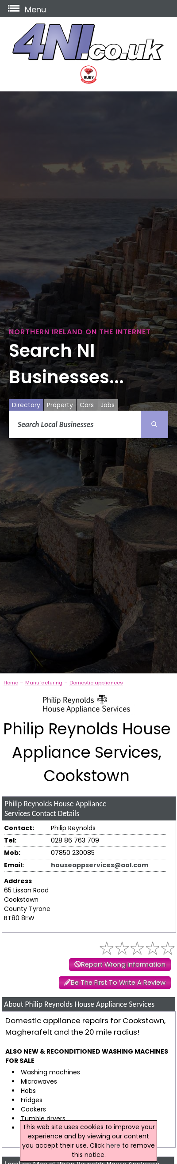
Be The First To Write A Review (118, 982)
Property (60, 405)
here (113, 1145)
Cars (87, 405)
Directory (26, 405)
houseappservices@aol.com (99, 865)
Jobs (107, 405)
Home (11, 682)
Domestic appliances (96, 682)
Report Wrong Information (123, 964)
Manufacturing (43, 682)
